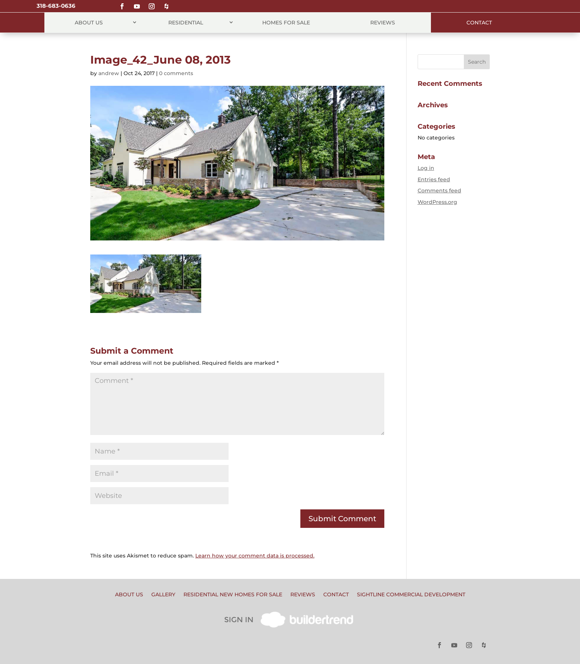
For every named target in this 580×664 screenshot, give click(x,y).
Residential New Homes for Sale (232, 595)
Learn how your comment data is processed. (254, 555)
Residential (185, 22)
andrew (108, 73)
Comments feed (439, 190)
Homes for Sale (286, 22)
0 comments (176, 73)
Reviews (382, 22)
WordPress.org (437, 202)
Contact (479, 22)
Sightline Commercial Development (411, 595)
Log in (426, 168)
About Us (89, 22)
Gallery (163, 595)
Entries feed (434, 179)
